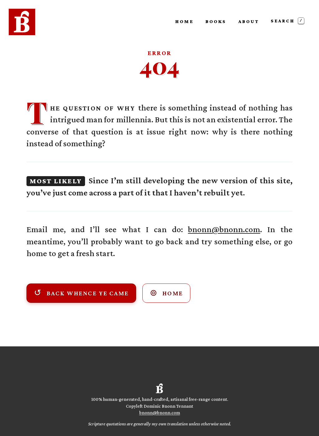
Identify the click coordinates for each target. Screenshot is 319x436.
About (248, 21)
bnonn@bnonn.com (224, 229)
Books (215, 21)
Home (184, 21)
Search (287, 20)
